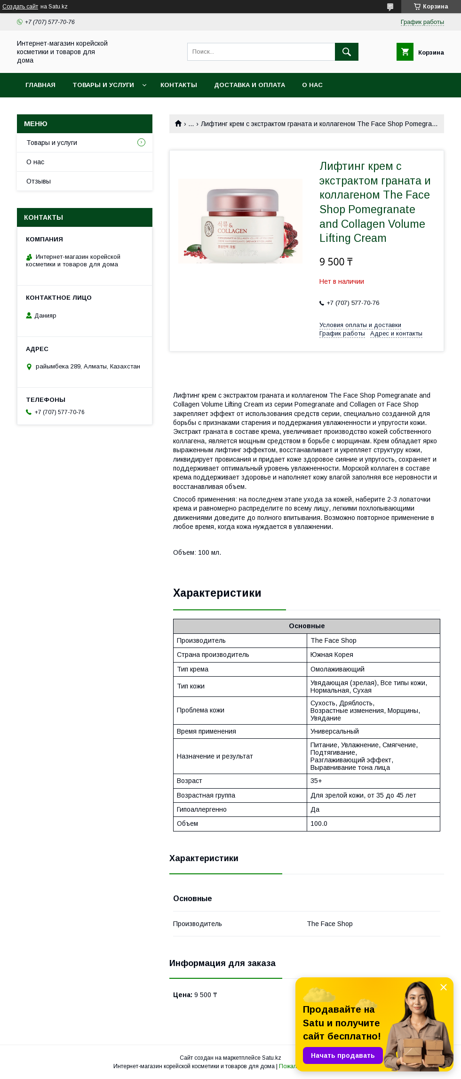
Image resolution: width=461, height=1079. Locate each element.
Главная (40, 84)
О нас (312, 84)
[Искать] (346, 52)
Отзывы (38, 181)
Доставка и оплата (249, 84)
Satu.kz (271, 1058)
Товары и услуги (103, 84)
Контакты (178, 84)
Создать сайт (20, 6)
